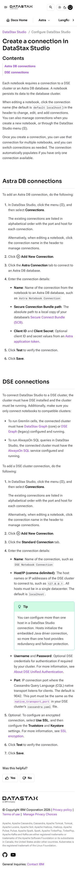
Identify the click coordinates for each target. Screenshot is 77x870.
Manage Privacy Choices (40, 814)
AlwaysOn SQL (19, 451)
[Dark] (64, 7)
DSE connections (17, 72)
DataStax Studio (14, 32)
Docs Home (16, 20)
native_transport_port (32, 701)
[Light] (59, 7)
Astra (45, 20)
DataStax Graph (35, 426)
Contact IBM (35, 864)
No (27, 778)
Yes (10, 778)
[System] (70, 7)
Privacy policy (62, 810)
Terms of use (11, 814)
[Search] (50, 7)
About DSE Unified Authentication (38, 672)
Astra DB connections (20, 66)
